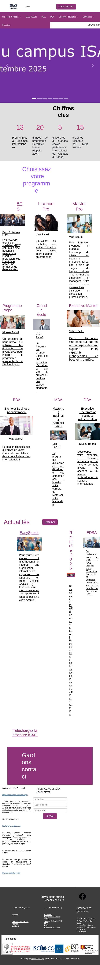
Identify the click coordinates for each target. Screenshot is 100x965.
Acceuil (15, 915)
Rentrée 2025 (71, 550)
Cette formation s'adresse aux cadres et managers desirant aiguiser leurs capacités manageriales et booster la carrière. (83, 349)
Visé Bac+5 (76, 236)
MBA (43, 17)
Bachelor (48, 915)
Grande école (42, 310)
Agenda (15, 924)
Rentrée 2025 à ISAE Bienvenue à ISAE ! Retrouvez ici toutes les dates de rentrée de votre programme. (71, 650)
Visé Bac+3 (42, 234)
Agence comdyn (37, 959)
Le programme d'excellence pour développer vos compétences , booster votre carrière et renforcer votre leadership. (58, 479)
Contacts (26, 6)
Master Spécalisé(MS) (53, 921)
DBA (52, 17)
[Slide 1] (34, 98)
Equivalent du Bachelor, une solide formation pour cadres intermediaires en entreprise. (46, 248)
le (17, 922)
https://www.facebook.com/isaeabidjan (15, 795)
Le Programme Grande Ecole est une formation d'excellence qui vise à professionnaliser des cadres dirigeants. (42, 367)
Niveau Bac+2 (10, 332)
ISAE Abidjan (23, 922)
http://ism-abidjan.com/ (11, 873)
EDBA (92, 532)
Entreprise (87, 17)
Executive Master (83, 306)
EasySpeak (29, 532)
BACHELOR (31, 17)
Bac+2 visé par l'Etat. (11, 233)
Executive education (68, 17)
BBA (16, 400)
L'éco (14, 922)
